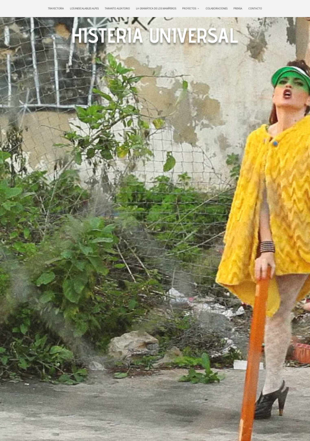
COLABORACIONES (216, 8)
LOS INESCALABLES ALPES (84, 8)
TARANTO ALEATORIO (117, 8)
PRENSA (238, 8)
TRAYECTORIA (56, 8)
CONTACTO (255, 8)
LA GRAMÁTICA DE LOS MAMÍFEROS (156, 8)
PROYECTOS (189, 8)
